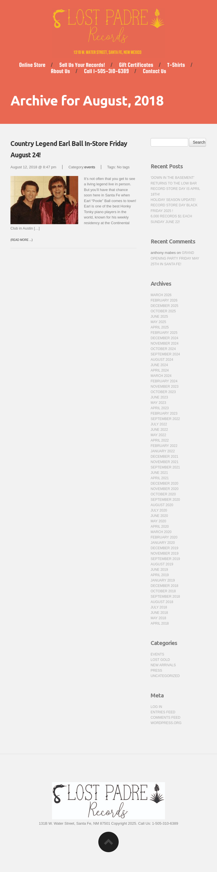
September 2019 (165, 559)
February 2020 (164, 537)
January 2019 (163, 580)
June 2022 (159, 430)
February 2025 (164, 333)
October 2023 (163, 392)
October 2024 (163, 349)
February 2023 (164, 413)
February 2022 (164, 446)
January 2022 (163, 451)
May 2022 (158, 435)
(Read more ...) (21, 239)
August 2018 (162, 602)
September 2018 (165, 597)
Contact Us (154, 71)
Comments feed (165, 718)
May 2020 (158, 521)
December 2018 (164, 586)
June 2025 (159, 317)
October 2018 (163, 591)
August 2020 (162, 505)
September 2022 (165, 419)
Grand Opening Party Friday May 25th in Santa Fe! (175, 258)
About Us (60, 71)
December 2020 (164, 483)
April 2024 (160, 370)
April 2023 (160, 408)
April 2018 (160, 623)
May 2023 (158, 403)
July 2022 (159, 424)
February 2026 (164, 300)
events (89, 167)
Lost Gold (160, 660)
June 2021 (159, 473)
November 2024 (165, 343)
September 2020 (165, 500)
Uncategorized (165, 676)
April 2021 (160, 478)
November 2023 (165, 387)
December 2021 (164, 457)
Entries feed (163, 712)
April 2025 (160, 327)
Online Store (32, 65)
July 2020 (159, 510)
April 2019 (160, 575)
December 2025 (164, 306)
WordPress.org (166, 723)
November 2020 (165, 489)
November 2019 (165, 553)
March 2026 (161, 295)
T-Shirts (176, 65)
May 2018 (158, 618)
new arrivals (163, 665)
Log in (156, 707)
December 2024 (164, 338)
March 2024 (161, 376)
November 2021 (165, 462)
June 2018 (159, 613)
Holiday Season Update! (173, 200)
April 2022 (160, 440)
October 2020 (163, 494)
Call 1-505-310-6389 (106, 71)
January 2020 (163, 543)
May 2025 (158, 322)
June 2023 (159, 397)
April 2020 (160, 527)
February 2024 (164, 381)
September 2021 (165, 467)
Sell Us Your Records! (82, 65)
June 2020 (159, 516)
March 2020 (161, 532)
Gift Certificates (136, 65)
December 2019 (164, 548)
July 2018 (159, 607)
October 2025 (163, 311)
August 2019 (162, 564)
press (156, 670)
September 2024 (165, 354)
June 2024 (159, 365)
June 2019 (159, 570)
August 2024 (162, 360)
